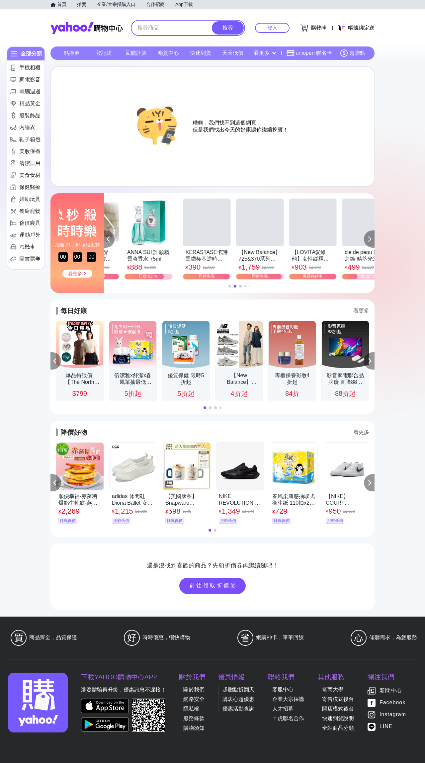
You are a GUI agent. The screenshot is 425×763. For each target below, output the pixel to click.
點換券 (72, 53)
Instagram (393, 714)
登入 (272, 28)
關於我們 (194, 689)
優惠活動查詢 (238, 709)
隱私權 (191, 709)
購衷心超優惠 (238, 699)
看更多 (265, 53)
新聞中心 (391, 690)
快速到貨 (200, 53)
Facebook (392, 702)
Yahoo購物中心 (86, 28)
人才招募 (283, 709)
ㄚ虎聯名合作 (288, 718)
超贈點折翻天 (238, 689)
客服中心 (283, 689)
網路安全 (194, 699)
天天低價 (232, 53)
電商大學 (332, 689)
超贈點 (352, 53)
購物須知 (194, 728)
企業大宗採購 (288, 699)
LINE (386, 726)
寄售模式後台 (338, 699)
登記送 (104, 53)
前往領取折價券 (213, 585)
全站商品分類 (338, 728)
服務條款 (194, 718)
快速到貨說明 (338, 718)
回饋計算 (136, 53)
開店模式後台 (338, 709)
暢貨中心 (168, 53)
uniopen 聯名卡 (309, 53)
